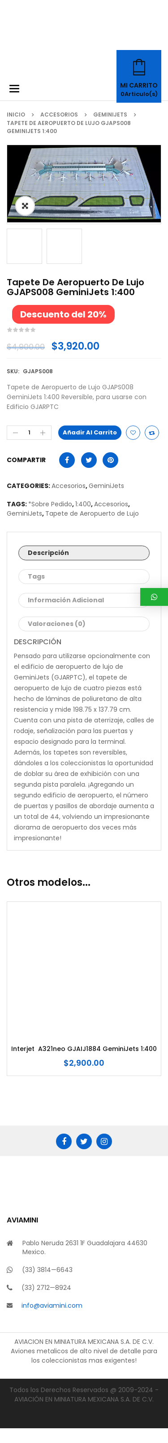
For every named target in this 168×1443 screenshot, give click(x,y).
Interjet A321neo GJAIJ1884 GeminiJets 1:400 (84, 1063)
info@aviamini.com (52, 1320)
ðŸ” (25, 206)
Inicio (16, 114)
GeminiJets (110, 114)
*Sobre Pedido (50, 518)
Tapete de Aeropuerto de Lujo (92, 528)
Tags (36, 591)
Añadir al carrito (90, 447)
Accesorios (59, 114)
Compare (152, 447)
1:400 (83, 518)
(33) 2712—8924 (46, 1302)
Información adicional (66, 614)
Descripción (48, 567)
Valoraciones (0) (57, 638)
